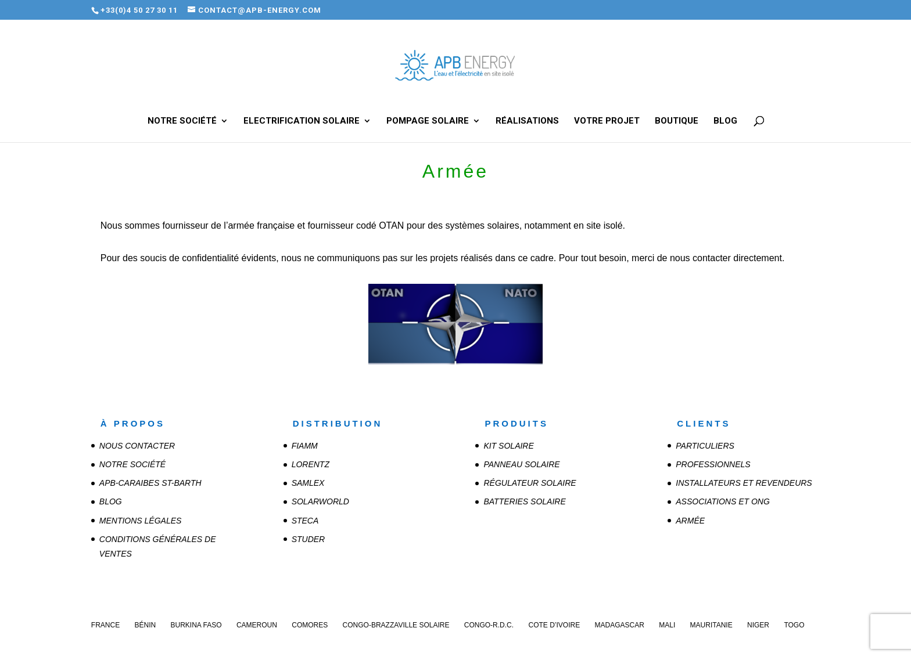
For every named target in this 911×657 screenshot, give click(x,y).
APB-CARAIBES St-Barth (150, 483)
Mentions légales (140, 520)
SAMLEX (308, 483)
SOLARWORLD (320, 501)
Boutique (676, 121)
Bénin (145, 625)
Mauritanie (711, 625)
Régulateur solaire (529, 483)
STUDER (308, 539)
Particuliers (705, 445)
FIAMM (305, 445)
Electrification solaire (301, 121)
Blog (725, 121)
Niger (758, 625)
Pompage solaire (427, 121)
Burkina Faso (196, 625)
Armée (690, 520)
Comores (310, 625)
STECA (305, 520)
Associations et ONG (723, 501)
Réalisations (527, 121)
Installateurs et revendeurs (744, 483)
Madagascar (619, 625)
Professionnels (713, 464)
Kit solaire (508, 445)
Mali (667, 625)
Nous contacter (137, 445)
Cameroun (256, 625)
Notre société (182, 121)
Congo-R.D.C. (489, 625)
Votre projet (607, 121)
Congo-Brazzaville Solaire (396, 625)
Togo (794, 625)
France (105, 625)
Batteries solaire (524, 501)
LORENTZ (310, 464)
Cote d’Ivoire (554, 625)
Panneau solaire (521, 464)
